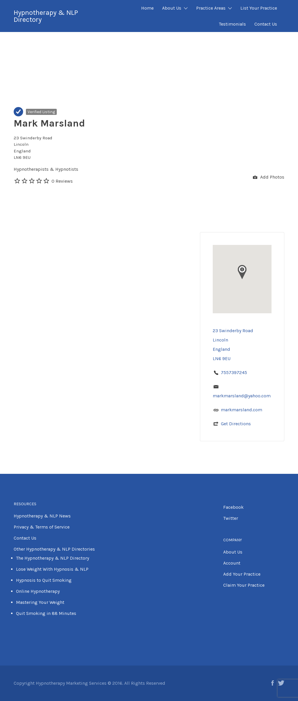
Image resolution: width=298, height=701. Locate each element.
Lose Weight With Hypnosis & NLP (52, 569)
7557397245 (234, 372)
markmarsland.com (241, 409)
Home (147, 8)
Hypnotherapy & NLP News (42, 516)
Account (231, 563)
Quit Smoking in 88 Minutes (46, 613)
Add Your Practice (241, 574)
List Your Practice (258, 8)
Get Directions (236, 423)
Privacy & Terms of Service (42, 527)
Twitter (230, 518)
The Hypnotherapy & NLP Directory (52, 558)
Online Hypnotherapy (38, 591)
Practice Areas (211, 8)
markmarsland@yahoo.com (242, 395)
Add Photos (268, 177)
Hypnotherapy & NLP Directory (46, 16)
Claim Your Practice (244, 585)
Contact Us (265, 24)
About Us (171, 8)
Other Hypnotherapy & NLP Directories (54, 549)
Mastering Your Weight (40, 602)
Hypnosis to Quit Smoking (44, 580)
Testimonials (232, 24)
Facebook (233, 507)
